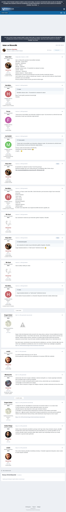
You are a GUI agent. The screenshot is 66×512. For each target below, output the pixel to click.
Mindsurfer (8, 374)
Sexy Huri (8, 57)
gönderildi (21, 85)
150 (22, 412)
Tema (34, 506)
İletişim (38, 506)
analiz (8, 351)
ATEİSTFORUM (19, 50)
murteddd (8, 136)
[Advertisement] (18, 26)
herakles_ (8, 85)
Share (49, 50)
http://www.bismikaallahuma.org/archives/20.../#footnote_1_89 (29, 170)
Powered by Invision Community (33, 509)
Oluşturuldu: (21, 56)
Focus (8, 111)
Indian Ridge (8, 426)
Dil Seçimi (28, 506)
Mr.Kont (8, 214)
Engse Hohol (8, 315)
